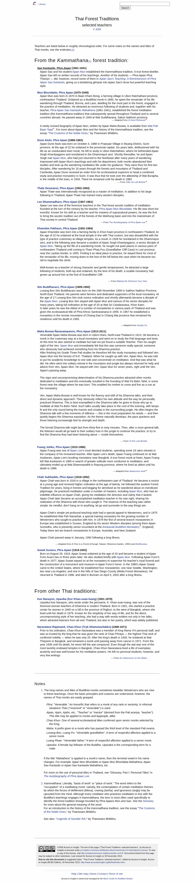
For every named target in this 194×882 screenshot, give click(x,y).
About (93, 873)
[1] (73, 50)
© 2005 (97, 29)
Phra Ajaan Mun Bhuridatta (115, 208)
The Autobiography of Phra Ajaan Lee (127, 222)
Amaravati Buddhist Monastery (120, 526)
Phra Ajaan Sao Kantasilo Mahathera (72, 110)
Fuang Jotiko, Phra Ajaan (53, 447)
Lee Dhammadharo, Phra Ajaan (57, 201)
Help (73, 873)
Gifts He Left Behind (136, 182)
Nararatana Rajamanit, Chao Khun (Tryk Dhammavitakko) (74, 626)
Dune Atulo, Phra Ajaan (52, 140)
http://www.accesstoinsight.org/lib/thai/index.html (103, 862)
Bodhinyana (141, 544)
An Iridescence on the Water (133, 658)
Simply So (142, 325)
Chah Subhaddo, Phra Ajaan (55, 477)
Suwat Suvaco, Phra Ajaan (54, 550)
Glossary (148, 801)
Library (42, 4)
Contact (102, 873)
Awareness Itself (137, 471)
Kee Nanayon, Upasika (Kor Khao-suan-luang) (67, 599)
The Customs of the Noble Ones (68, 133)
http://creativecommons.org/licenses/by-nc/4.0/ (102, 853)
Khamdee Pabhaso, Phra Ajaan (57, 228)
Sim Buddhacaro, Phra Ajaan (55, 286)
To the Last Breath (138, 441)
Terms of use (116, 873)
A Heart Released (136, 120)
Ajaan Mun (78, 71)
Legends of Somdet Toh (71, 818)
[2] (89, 61)
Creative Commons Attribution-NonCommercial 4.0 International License (114, 850)
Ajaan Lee (76, 450)
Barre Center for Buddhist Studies (118, 879)
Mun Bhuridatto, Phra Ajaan (55, 92)
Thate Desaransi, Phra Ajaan (55, 188)
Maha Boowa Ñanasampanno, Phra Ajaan (64, 331)
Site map (83, 873)
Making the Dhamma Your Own (132, 281)
